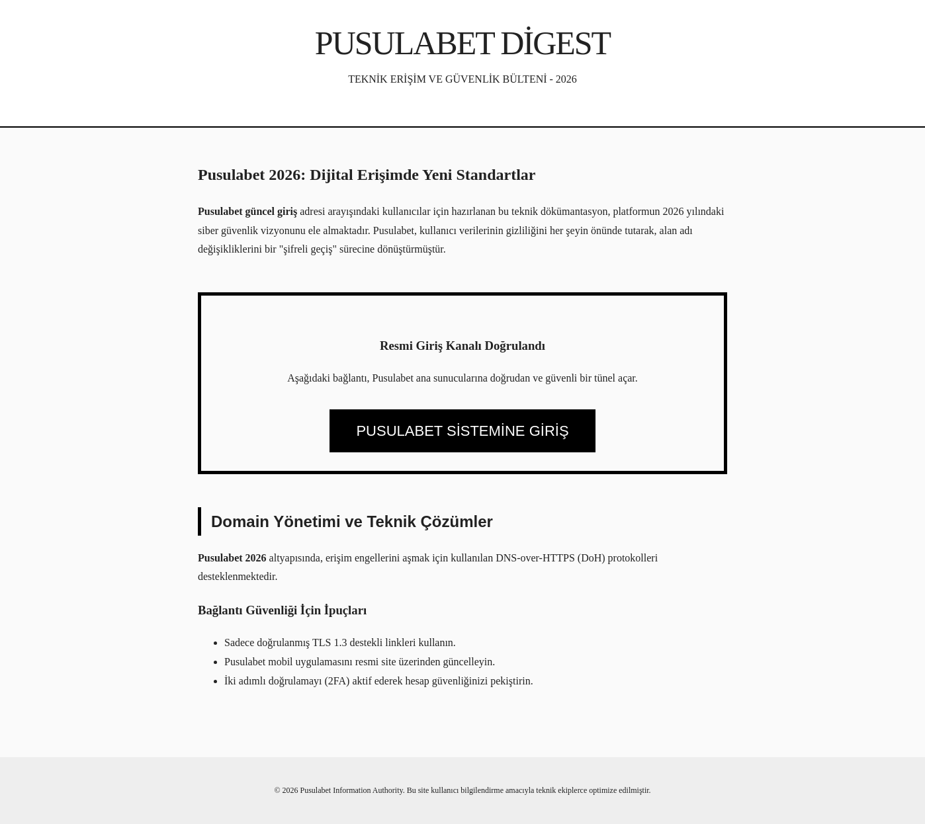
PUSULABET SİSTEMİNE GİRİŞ (462, 431)
